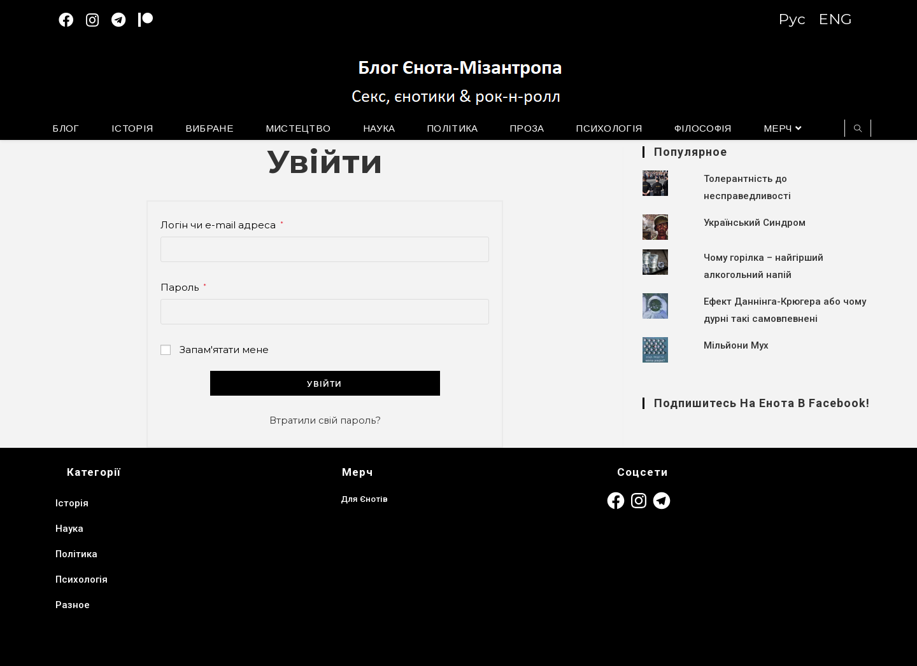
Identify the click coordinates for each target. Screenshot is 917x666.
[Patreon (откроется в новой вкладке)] (152, 20)
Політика (76, 554)
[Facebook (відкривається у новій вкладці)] (72, 20)
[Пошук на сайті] (858, 129)
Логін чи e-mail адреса (221, 225)
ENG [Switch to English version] (835, 19)
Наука (69, 528)
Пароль (183, 287)
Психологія (81, 579)
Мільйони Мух (736, 345)
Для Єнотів (367, 496)
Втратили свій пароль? (325, 420)
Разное (72, 605)
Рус (792, 19)
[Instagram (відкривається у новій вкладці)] (98, 20)
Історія (72, 503)
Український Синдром (755, 222)
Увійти (324, 384)
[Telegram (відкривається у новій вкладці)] (124, 20)
